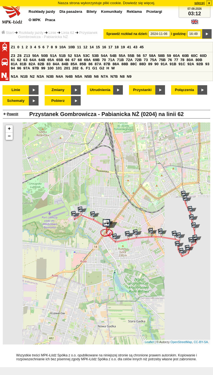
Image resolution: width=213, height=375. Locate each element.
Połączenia (184, 90)
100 (50, 68)
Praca (50, 20)
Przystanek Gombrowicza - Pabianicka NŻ (58, 35)
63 (25, 60)
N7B (114, 76)
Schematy (16, 101)
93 (207, 64)
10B (71, 47)
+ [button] (9, 128)
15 (98, 47)
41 (129, 47)
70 (104, 60)
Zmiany (58, 90)
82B (40, 64)
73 (146, 60)
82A (32, 64)
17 (110, 47)
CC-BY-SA (201, 342)
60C (194, 56)
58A (152, 56)
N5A (78, 76)
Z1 (13, 47)
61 (13, 60)
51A (53, 56)
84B (65, 64)
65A (50, 60)
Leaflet (149, 342)
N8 (122, 76)
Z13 (27, 56)
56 (138, 56)
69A (87, 60)
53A (77, 56)
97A (26, 68)
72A (129, 60)
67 (74, 60)
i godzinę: (179, 34)
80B (199, 60)
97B (35, 68)
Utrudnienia (100, 90)
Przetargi (154, 11)
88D (142, 64)
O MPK (35, 20)
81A (14, 64)
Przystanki (142, 90)
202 (75, 68)
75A (153, 60)
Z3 (13, 56)
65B (59, 60)
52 (70, 56)
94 (13, 68)
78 (182, 60)
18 (117, 47)
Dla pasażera (71, 11)
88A (116, 64)
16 (104, 47)
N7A (104, 76)
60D (203, 56)
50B (44, 56)
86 (90, 64)
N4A (59, 76)
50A (35, 56)
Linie (52, 33)
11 (79, 47)
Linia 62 (67, 33)
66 (67, 60)
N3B (50, 76)
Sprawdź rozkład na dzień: (127, 34)
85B (83, 64)
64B (42, 60)
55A (122, 56)
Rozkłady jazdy (31, 33)
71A (111, 60)
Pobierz (58, 101)
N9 (129, 76)
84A (56, 64)
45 (142, 47)
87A (98, 64)
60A (176, 56)
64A (33, 60)
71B (120, 60)
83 (49, 64)
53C (86, 56)
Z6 (19, 56)
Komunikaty (111, 11)
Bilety (92, 11)
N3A (40, 76)
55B (131, 56)
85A (73, 64)
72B (138, 60)
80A (190, 60)
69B (96, 60)
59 (169, 56)
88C (133, 64)
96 (19, 68)
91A (164, 64)
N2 (32, 76)
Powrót (12, 114)
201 (67, 68)
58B (161, 56)
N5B (88, 76)
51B (62, 56)
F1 (88, 68)
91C (182, 64)
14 (92, 47)
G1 (94, 68)
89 (150, 64)
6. (82, 68)
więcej (199, 3)
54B (113, 56)
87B (106, 64)
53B (95, 56)
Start (7, 33)
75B (162, 60)
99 (43, 68)
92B (199, 64)
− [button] (9, 136)
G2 (101, 68)
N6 (96, 76)
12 (85, 47)
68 (80, 60)
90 (156, 64)
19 (123, 47)
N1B (24, 76)
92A (190, 64)
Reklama (134, 11)
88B (124, 64)
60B (185, 56)
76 (170, 60)
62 (19, 60)
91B (172, 64)
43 (135, 47)
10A (62, 47)
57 (145, 56)
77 (176, 60)
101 (59, 68)
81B (23, 64)
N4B (69, 76)
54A (104, 56)
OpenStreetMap (181, 342)
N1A (14, 76)
